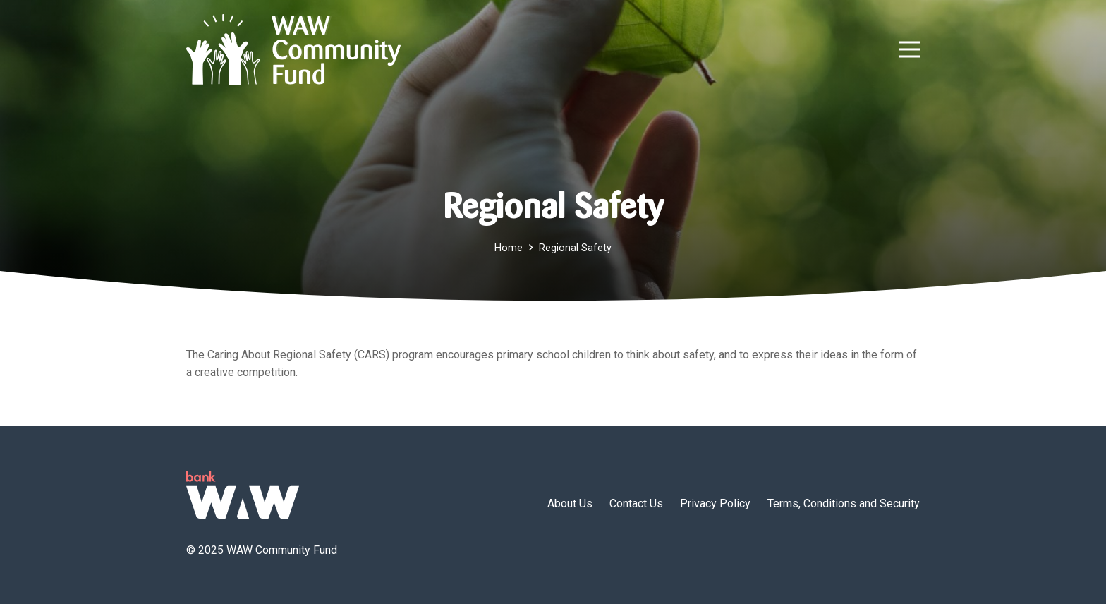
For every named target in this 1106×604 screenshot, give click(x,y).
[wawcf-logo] (293, 49)
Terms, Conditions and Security (843, 503)
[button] (909, 49)
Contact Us (636, 503)
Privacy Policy (715, 503)
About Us (569, 503)
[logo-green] (242, 495)
